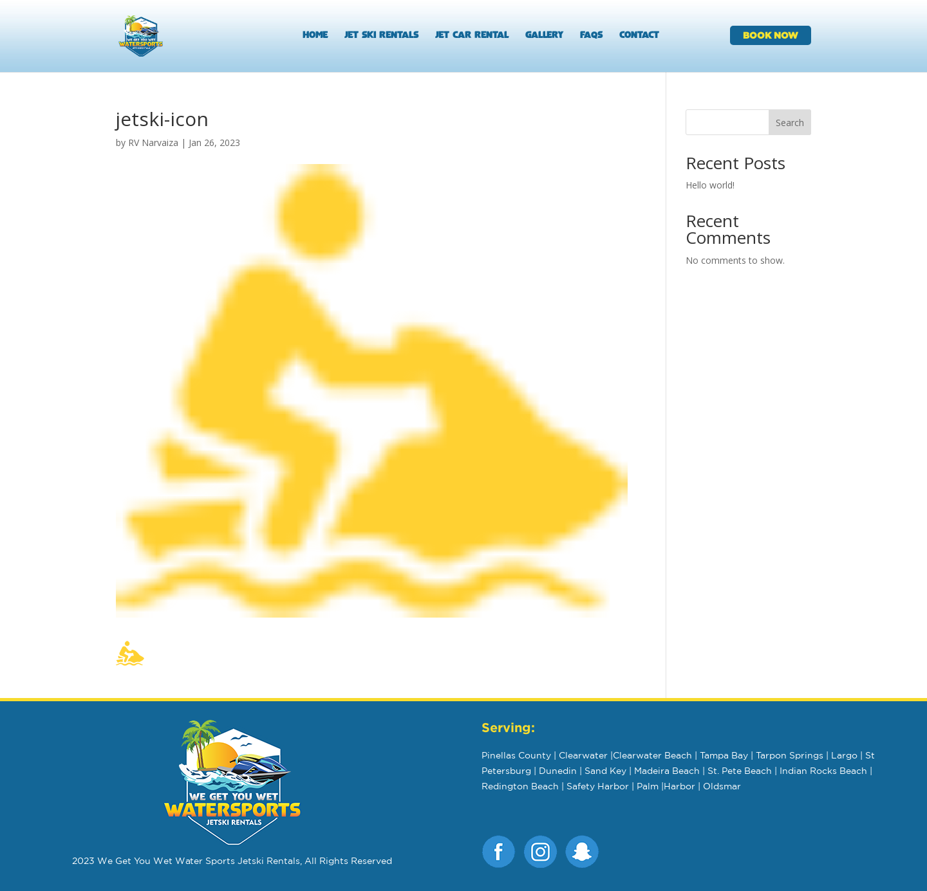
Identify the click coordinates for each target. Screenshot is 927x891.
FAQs (591, 36)
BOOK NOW (770, 35)
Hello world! (710, 185)
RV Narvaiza (153, 142)
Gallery (544, 36)
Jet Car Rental (472, 36)
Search (790, 122)
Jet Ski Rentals (381, 36)
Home (315, 36)
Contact (639, 36)
